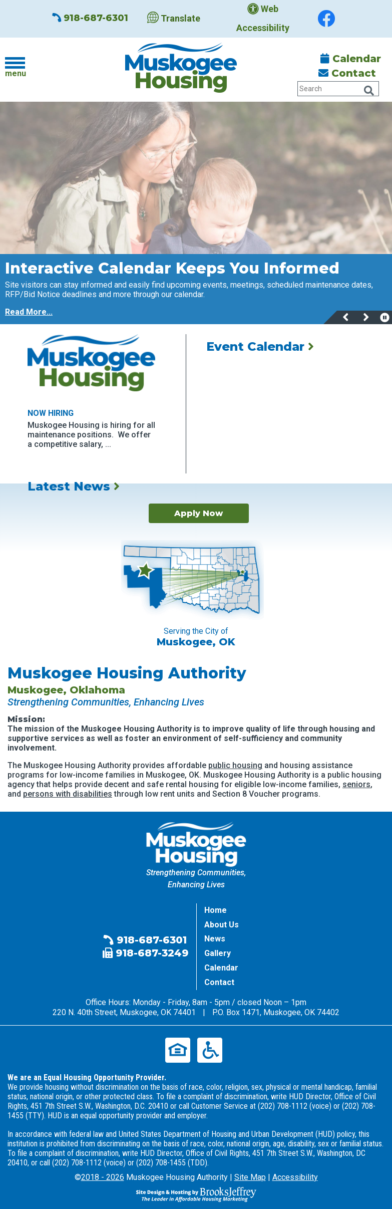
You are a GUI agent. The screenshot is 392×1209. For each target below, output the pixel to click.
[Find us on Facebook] (326, 19)
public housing (235, 765)
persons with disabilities (67, 794)
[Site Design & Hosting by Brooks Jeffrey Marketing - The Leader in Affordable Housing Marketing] (196, 1193)
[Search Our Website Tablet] (338, 89)
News (214, 938)
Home (215, 910)
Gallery (217, 953)
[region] (196, 289)
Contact (347, 73)
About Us (221, 924)
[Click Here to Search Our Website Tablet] (369, 91)
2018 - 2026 (102, 1177)
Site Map (250, 1177)
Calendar (350, 59)
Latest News (74, 486)
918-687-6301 (90, 18)
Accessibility (295, 1177)
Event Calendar (260, 346)
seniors (356, 784)
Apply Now (198, 513)
